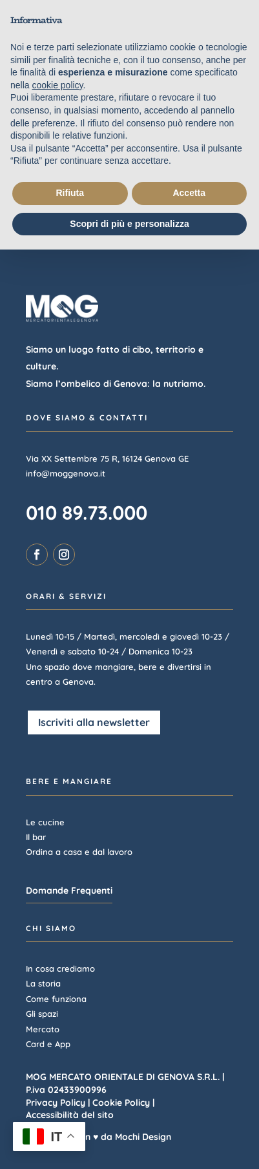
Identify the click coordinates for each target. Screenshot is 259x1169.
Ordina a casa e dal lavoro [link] (79, 852)
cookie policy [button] (57, 85)
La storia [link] (43, 983)
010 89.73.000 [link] (86, 512)
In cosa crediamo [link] (60, 968)
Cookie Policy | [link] (123, 1102)
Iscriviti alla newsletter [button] (94, 722)
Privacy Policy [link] (55, 1102)
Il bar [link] (36, 837)
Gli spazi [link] (42, 1013)
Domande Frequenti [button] (69, 890)
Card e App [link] (48, 1044)
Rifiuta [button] (70, 193)
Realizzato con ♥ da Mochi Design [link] (98, 1137)
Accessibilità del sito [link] (70, 1115)
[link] (37, 554)
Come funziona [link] (56, 999)
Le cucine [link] (45, 822)
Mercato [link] (42, 1029)
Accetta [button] (188, 193)
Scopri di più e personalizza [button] (129, 224)
